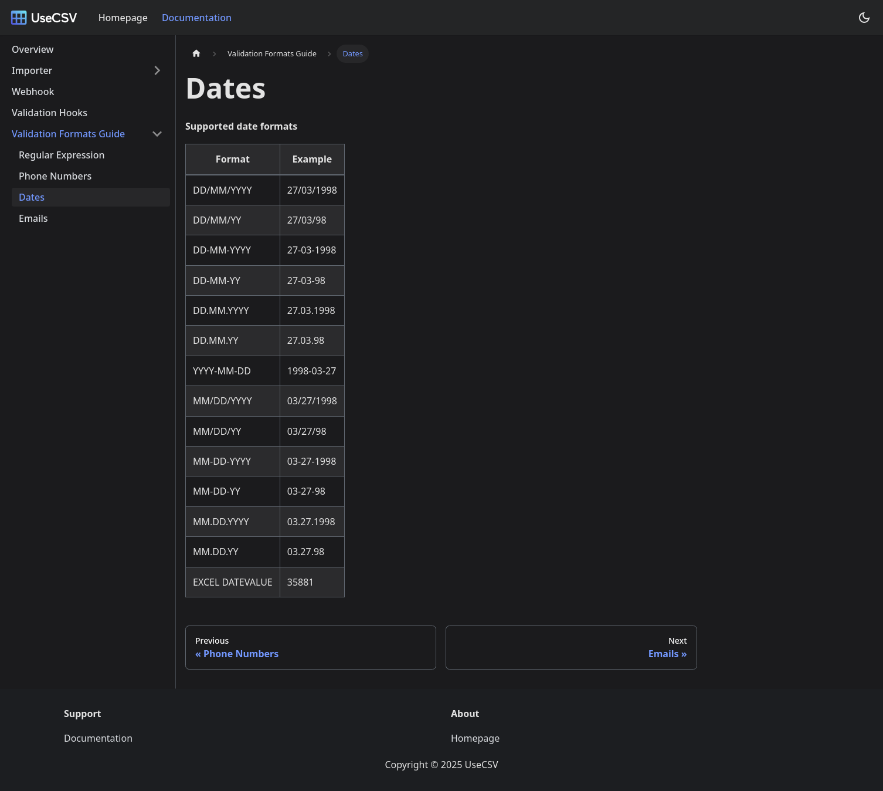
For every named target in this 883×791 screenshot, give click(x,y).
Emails (33, 218)
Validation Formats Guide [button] (68, 133)
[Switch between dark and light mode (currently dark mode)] (864, 17)
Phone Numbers (55, 176)
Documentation (197, 17)
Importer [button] (32, 70)
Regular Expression (61, 154)
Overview (32, 49)
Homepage (123, 17)
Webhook (33, 91)
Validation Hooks (49, 112)
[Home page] (196, 54)
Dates (32, 197)
